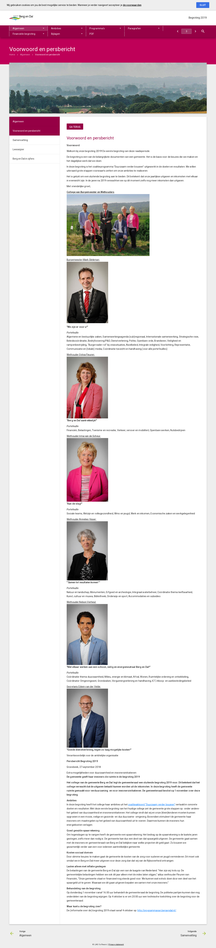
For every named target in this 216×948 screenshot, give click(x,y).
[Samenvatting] (195, 31)
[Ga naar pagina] (186, 31)
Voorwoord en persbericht (47, 54)
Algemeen (18, 28)
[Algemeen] (177, 31)
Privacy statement (116, 944)
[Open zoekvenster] (203, 31)
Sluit (203, 5)
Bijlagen (55, 33)
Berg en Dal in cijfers (23, 158)
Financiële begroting (24, 33)
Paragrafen (134, 28)
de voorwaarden (132, 5)
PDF (91, 33)
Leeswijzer (18, 149)
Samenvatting (20, 140)
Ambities (56, 28)
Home (12, 54)
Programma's (97, 28)
